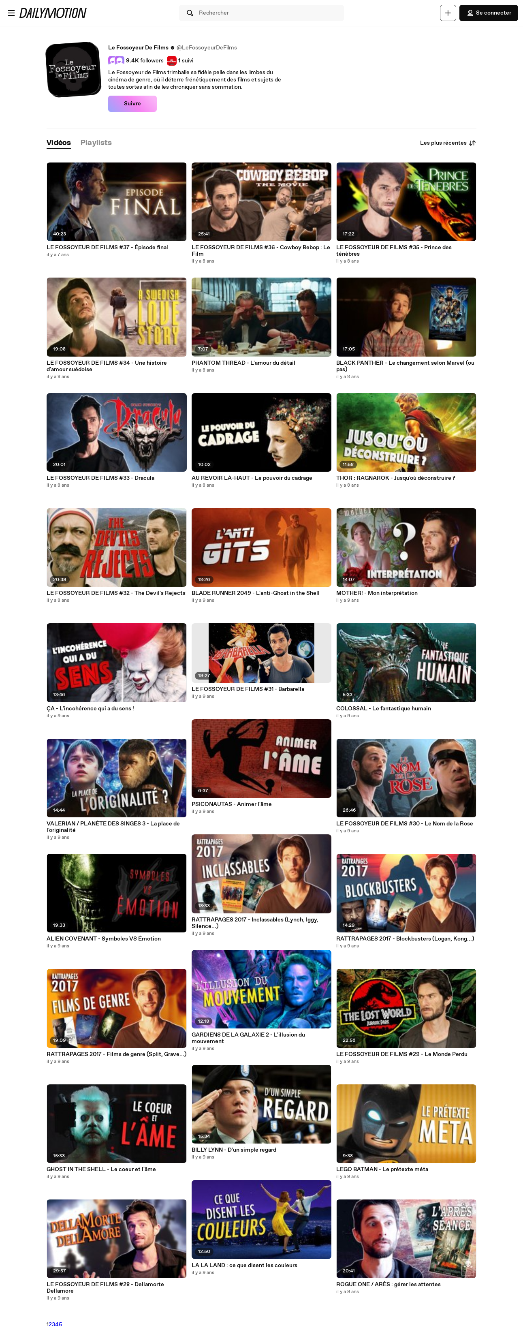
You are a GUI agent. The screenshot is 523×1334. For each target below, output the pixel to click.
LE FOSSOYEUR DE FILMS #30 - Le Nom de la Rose (404, 824)
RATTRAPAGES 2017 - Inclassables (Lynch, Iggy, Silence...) (255, 923)
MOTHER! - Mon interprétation (377, 593)
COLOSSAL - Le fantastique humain (383, 708)
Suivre (132, 103)
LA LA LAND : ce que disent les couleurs (244, 1265)
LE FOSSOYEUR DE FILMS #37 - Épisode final (107, 247)
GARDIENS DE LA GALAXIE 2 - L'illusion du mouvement (248, 1038)
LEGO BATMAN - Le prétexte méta (382, 1169)
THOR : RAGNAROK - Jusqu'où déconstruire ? (395, 478)
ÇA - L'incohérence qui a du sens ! (90, 708)
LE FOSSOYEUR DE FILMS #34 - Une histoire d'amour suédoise (107, 366)
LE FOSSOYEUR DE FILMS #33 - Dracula (100, 478)
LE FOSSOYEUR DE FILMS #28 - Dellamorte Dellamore (105, 1287)
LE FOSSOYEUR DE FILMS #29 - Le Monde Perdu (401, 1054)
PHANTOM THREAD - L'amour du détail (243, 363)
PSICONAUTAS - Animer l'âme (232, 804)
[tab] (59, 143)
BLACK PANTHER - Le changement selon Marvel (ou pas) (405, 366)
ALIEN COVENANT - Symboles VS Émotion (104, 939)
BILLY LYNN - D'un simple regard (234, 1150)
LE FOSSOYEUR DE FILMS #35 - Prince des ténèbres (394, 250)
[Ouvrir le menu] (11, 13)
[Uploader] (448, 13)
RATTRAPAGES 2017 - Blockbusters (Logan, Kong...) (405, 939)
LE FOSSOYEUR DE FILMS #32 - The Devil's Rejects (116, 593)
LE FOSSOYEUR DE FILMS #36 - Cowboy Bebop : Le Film (261, 250)
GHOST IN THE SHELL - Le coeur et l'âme (101, 1169)
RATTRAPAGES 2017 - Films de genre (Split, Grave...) (116, 1054)
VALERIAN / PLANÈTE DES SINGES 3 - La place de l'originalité (113, 827)
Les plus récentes (448, 143)
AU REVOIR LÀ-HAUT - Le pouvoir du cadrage (252, 478)
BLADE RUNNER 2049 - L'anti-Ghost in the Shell (256, 593)
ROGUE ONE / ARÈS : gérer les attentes (388, 1284)
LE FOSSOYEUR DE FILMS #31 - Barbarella (248, 689)
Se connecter (488, 13)
